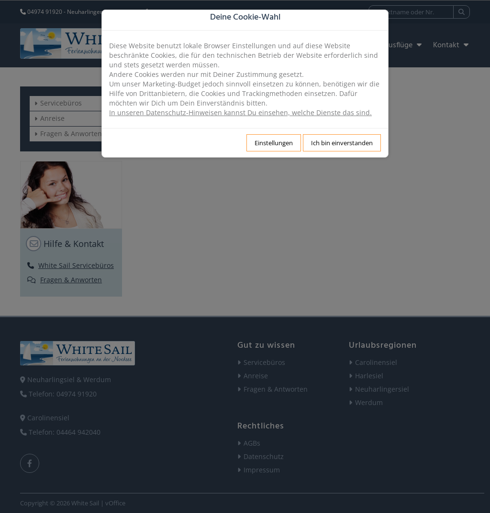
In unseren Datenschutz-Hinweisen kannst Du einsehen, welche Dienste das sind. (240, 112)
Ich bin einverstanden (342, 143)
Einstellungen (274, 143)
